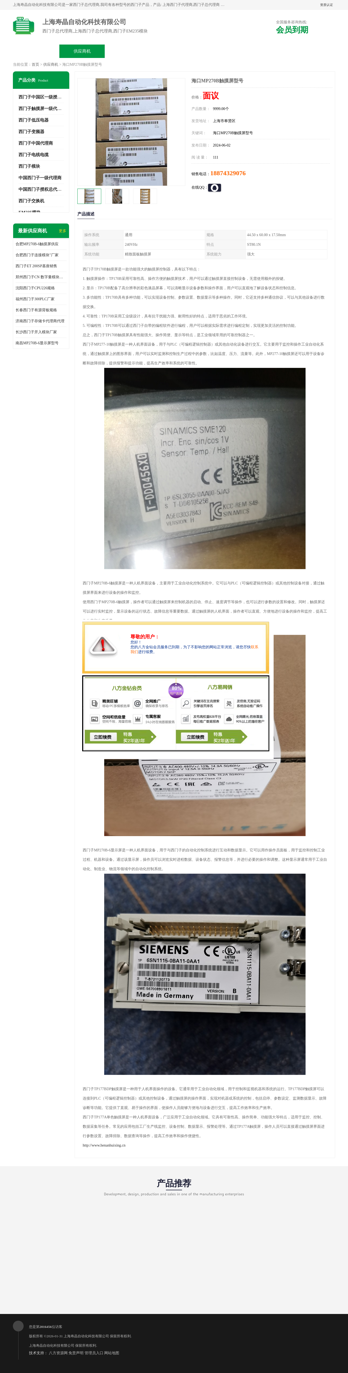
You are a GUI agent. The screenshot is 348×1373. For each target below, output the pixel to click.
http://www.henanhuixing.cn (104, 1145)
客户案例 (265, 51)
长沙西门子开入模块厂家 (36, 332)
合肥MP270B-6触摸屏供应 (37, 244)
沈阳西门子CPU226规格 (35, 288)
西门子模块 (29, 166)
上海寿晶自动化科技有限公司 (86, 1336)
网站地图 (111, 1353)
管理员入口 (94, 1353)
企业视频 (128, 51)
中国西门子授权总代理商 (42, 189)
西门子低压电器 (34, 120)
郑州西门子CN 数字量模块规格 (41, 277)
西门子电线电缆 (34, 154)
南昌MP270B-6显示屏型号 (37, 343)
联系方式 (311, 51)
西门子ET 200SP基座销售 (36, 266)
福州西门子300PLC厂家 (35, 299)
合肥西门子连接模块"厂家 (37, 255)
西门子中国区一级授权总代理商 (49, 97)
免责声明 (76, 1353)
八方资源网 (58, 1353)
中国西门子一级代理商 (40, 177)
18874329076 (228, 173)
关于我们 (174, 51)
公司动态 (220, 51)
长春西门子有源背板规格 (36, 310)
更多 (62, 231)
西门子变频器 (31, 131)
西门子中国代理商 (36, 143)
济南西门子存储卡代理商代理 (40, 321)
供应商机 (82, 51)
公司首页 (36, 51)
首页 (35, 65)
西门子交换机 (31, 201)
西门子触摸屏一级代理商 (42, 108)
